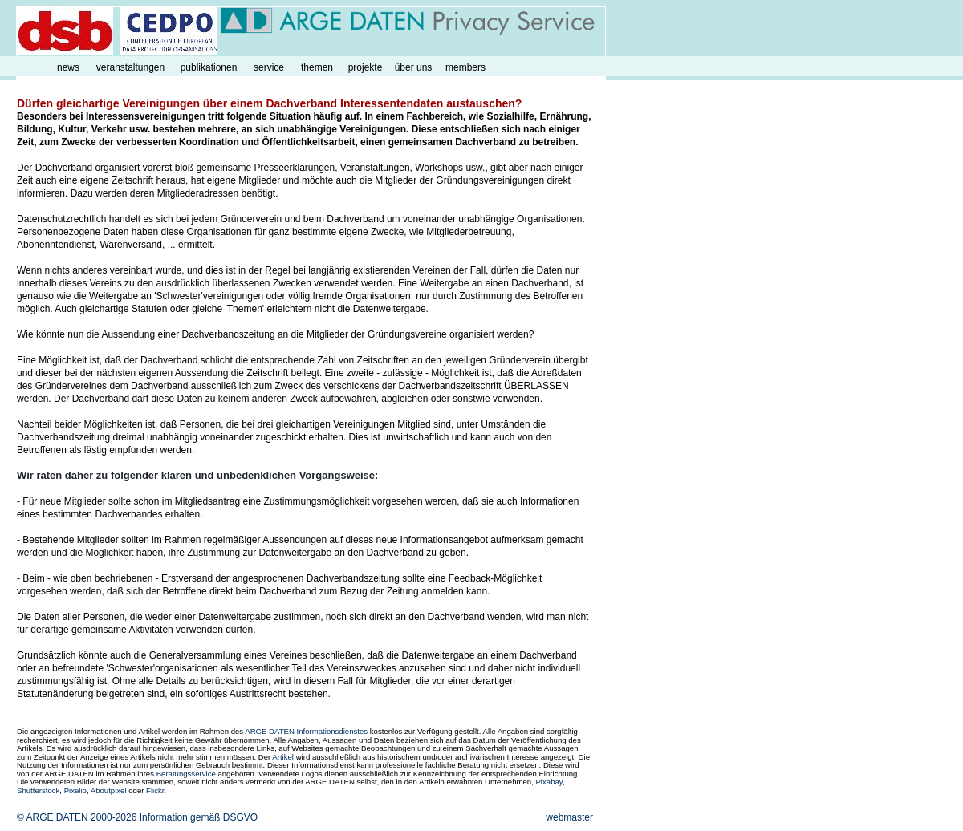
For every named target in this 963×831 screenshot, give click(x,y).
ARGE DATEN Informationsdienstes (306, 731)
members (465, 67)
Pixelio (75, 790)
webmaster (569, 817)
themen (317, 67)
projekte (365, 67)
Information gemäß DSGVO (199, 817)
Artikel (283, 756)
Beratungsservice (186, 773)
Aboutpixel (109, 790)
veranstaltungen (130, 67)
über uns (414, 67)
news (68, 67)
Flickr (155, 790)
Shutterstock (38, 790)
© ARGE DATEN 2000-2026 (76, 817)
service (269, 67)
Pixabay (548, 781)
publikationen (209, 67)
